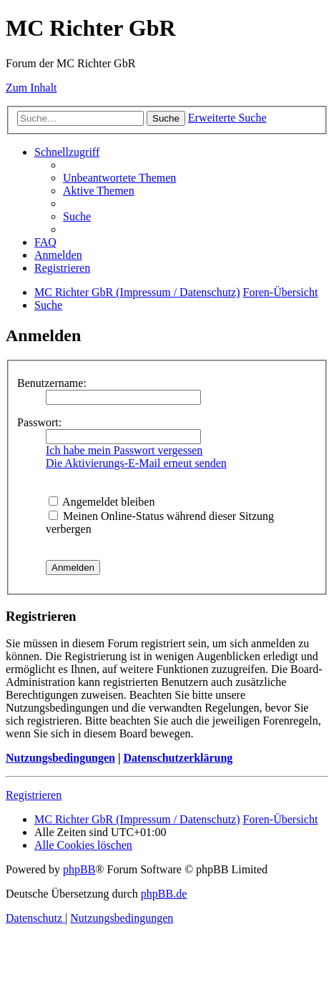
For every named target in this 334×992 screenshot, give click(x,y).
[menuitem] (119, 178)
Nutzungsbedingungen (60, 758)
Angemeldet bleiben (101, 502)
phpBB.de (164, 894)
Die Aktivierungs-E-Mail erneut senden (136, 463)
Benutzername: (52, 383)
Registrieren (34, 795)
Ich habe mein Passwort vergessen (124, 450)
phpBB (79, 869)
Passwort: (39, 422)
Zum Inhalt (31, 88)
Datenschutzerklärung (177, 758)
